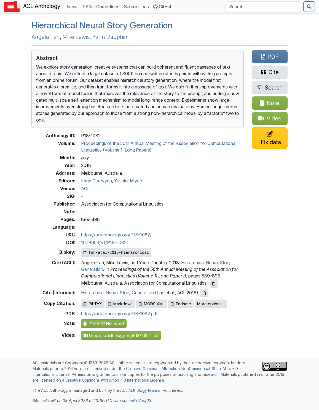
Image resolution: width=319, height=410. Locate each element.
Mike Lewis (76, 37)
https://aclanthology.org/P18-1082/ (116, 235)
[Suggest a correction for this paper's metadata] (270, 138)
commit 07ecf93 (136, 400)
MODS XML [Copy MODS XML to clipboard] (152, 303)
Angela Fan (45, 37)
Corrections (109, 6)
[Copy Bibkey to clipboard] (116, 252)
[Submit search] (309, 6)
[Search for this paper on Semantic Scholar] (270, 87)
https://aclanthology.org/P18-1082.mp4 (121, 335)
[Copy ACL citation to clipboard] (214, 283)
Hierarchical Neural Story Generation (102, 25)
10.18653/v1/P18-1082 (104, 242)
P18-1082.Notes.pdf (104, 323)
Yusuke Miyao (128, 181)
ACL (85, 188)
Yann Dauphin (109, 37)
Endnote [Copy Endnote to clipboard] (181, 303)
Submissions (137, 6)
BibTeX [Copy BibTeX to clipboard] (93, 303)
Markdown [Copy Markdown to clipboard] (120, 303)
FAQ (88, 6)
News (74, 6)
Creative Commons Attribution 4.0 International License (114, 380)
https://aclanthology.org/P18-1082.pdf (119, 313)
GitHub (163, 6)
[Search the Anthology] (263, 6)
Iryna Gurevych (96, 181)
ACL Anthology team (138, 390)
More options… (210, 303)
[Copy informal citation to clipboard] (204, 293)
